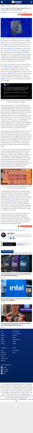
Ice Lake (10, 46)
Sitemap (3, 343)
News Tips (3, 354)
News (8, 5)
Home (2, 333)
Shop (14, 352)
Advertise (3, 352)
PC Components (17, 333)
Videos (14, 343)
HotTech (3, 360)
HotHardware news (20, 244)
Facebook (5, 369)
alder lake (22, 230)
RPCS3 (2, 78)
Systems (15, 335)
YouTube (5, 371)
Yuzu (8, 78)
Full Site (3, 341)
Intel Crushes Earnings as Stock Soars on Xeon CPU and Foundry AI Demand (15, 299)
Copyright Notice (22, 399)
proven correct (12, 71)
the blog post (23, 119)
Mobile (14, 337)
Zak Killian (10, 233)
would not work (25, 50)
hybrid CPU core (11, 48)
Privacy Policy (4, 358)
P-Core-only (12, 199)
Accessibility (16, 350)
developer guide (7, 66)
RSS (4, 373)
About (2, 350)
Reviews (3, 335)
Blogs (2, 339)
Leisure (14, 341)
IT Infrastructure (16, 339)
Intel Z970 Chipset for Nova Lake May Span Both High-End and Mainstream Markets (16, 274)
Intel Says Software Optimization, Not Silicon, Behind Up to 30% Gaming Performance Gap (16, 324)
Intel (5, 230)
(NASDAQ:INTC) (11, 230)
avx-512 (18, 230)
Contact (3, 356)
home (2, 5)
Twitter (5, 367)
